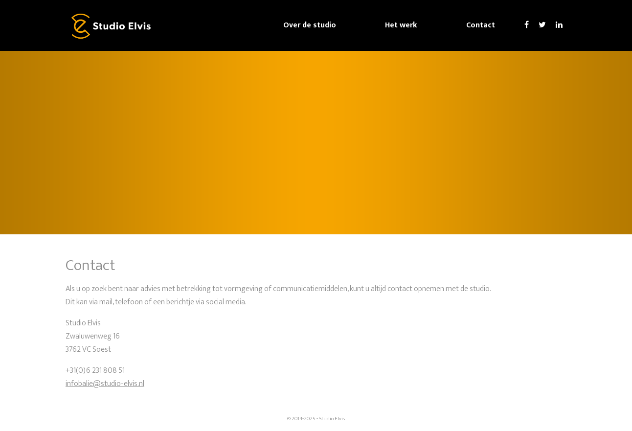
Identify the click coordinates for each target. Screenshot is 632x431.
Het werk (401, 25)
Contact (480, 25)
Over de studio (309, 25)
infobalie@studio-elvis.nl (105, 383)
